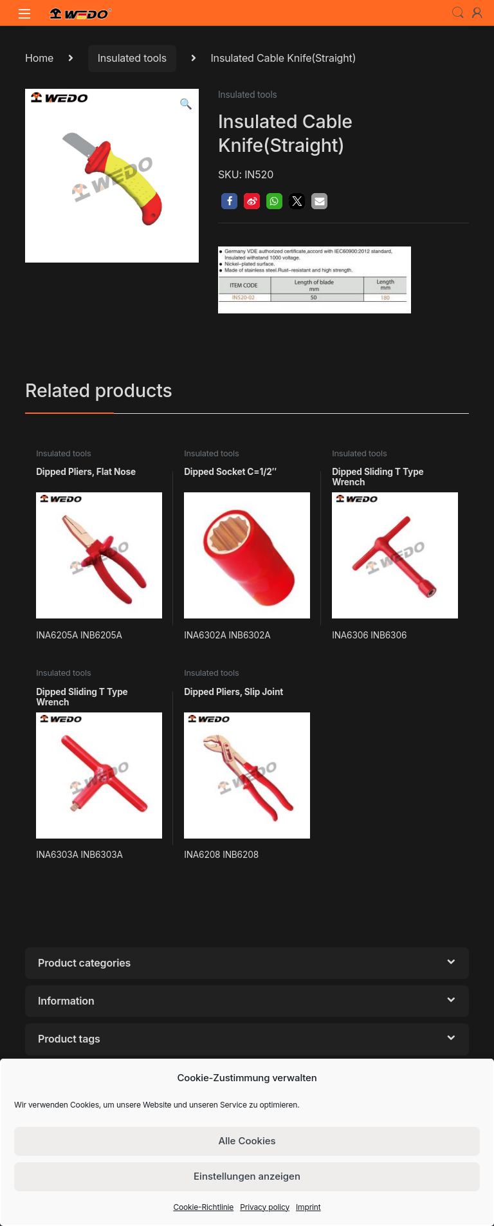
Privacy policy (264, 1207)
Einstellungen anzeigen (247, 1176)
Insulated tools (132, 57)
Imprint (308, 1207)
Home (39, 57)
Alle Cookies (246, 1141)
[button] (185, 104)
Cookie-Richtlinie (203, 1207)
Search (458, 13)
